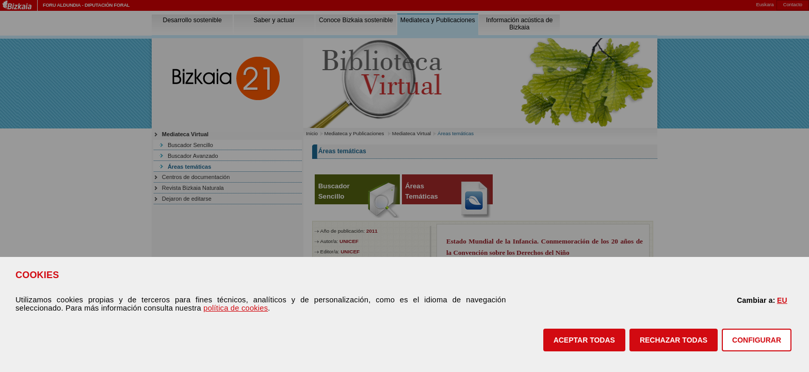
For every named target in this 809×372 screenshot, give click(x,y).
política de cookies (235, 308)
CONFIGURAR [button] (756, 340)
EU (782, 300)
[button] (584, 340)
